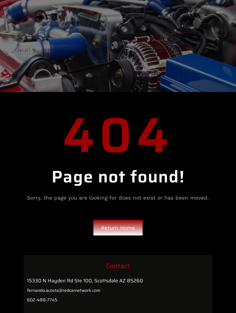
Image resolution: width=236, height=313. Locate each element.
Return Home (118, 228)
